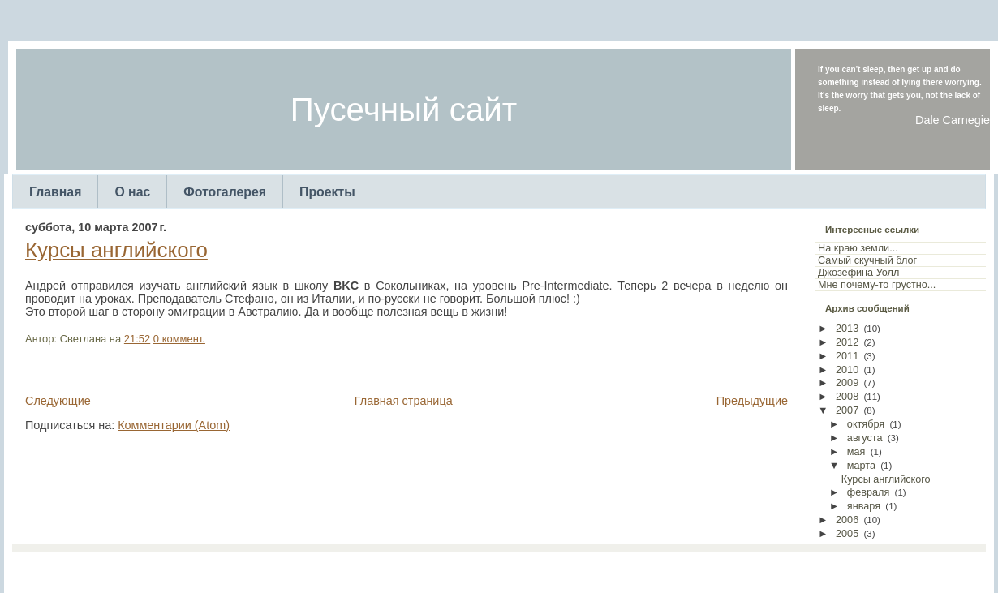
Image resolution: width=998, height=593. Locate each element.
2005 (847, 533)
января (863, 506)
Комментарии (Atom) (174, 425)
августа (865, 438)
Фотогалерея (224, 192)
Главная (55, 192)
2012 (847, 342)
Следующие (58, 400)
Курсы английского (116, 249)
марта (861, 465)
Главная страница (404, 400)
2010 (847, 370)
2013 (847, 328)
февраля (868, 492)
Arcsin (579, 568)
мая (856, 452)
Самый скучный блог (867, 260)
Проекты (327, 192)
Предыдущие (752, 400)
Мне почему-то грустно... (877, 284)
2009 (847, 383)
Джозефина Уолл (858, 272)
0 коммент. (179, 339)
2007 (847, 410)
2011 (847, 356)
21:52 (137, 339)
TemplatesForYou (470, 568)
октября (865, 424)
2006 (847, 520)
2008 (847, 396)
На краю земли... (858, 248)
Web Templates (631, 568)
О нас (132, 192)
